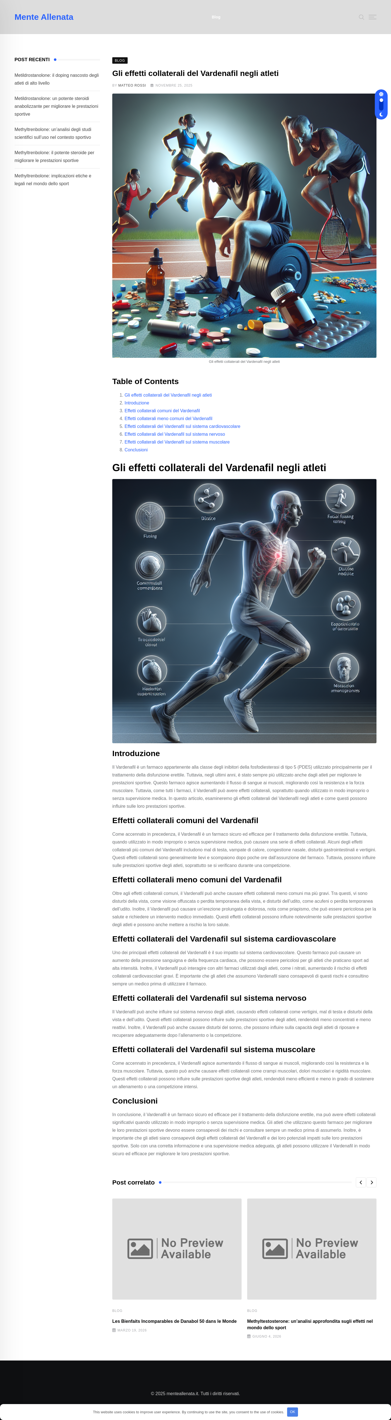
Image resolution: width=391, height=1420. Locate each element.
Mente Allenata (44, 17)
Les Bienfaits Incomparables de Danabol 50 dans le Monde (174, 1321)
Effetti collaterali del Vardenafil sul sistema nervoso (175, 434)
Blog (216, 17)
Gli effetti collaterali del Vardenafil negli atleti (168, 395)
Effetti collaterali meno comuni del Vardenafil (168, 418)
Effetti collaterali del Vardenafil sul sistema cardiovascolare (182, 426)
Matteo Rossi (132, 85)
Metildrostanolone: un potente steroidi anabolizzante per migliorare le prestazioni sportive (56, 106)
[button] (361, 1182)
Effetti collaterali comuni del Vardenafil (162, 410)
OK (292, 1412)
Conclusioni (136, 449)
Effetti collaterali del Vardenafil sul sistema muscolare (177, 442)
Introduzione (137, 403)
